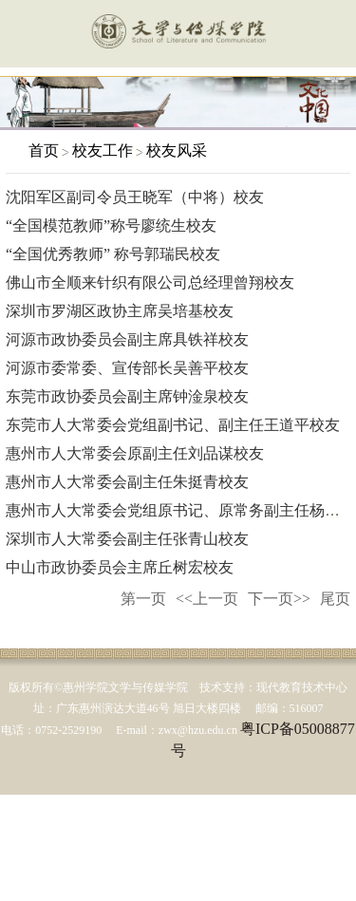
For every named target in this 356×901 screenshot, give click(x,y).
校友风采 (176, 150)
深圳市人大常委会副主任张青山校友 (127, 539)
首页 (43, 150)
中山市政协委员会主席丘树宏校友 (120, 567)
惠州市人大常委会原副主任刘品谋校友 (135, 453)
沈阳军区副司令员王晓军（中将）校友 (135, 197)
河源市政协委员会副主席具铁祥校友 (127, 339)
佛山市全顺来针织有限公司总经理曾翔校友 (150, 282)
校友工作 (102, 150)
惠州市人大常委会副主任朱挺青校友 (127, 482)
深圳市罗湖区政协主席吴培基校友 (120, 311)
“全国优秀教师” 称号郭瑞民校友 (113, 254)
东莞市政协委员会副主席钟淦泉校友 (127, 396)
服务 (330, 35)
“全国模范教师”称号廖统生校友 (111, 225)
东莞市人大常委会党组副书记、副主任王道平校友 (173, 425)
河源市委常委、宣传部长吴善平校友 (127, 368)
